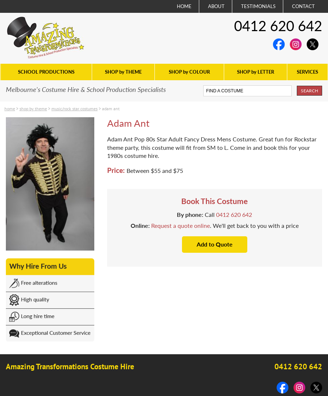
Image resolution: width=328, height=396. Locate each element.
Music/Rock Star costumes (74, 108)
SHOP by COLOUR (189, 71)
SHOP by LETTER (255, 71)
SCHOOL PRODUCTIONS (46, 71)
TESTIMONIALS (258, 6)
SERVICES (307, 71)
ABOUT (216, 6)
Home (9, 108)
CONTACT (303, 6)
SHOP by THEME (123, 71)
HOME (184, 6)
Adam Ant (111, 108)
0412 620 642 (278, 25)
